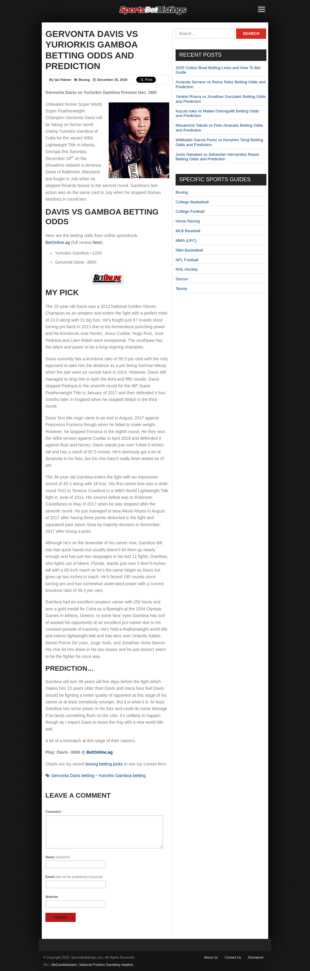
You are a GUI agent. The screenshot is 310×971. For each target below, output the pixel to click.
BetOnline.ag (57, 242)
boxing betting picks (104, 764)
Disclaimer (256, 957)
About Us (211, 957)
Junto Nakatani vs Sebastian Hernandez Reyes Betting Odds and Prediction (217, 157)
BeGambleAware (64, 964)
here (97, 242)
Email (74, 877)
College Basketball (192, 202)
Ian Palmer (62, 80)
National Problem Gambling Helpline (106, 964)
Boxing (84, 80)
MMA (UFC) (186, 240)
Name (57, 857)
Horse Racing (188, 221)
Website (51, 897)
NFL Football (187, 260)
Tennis (181, 288)
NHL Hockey (187, 269)
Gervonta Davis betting (72, 775)
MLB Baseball (188, 231)
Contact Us (233, 957)
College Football (190, 211)
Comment (54, 811)
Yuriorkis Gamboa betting (122, 775)
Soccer (182, 279)
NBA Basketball (189, 250)
